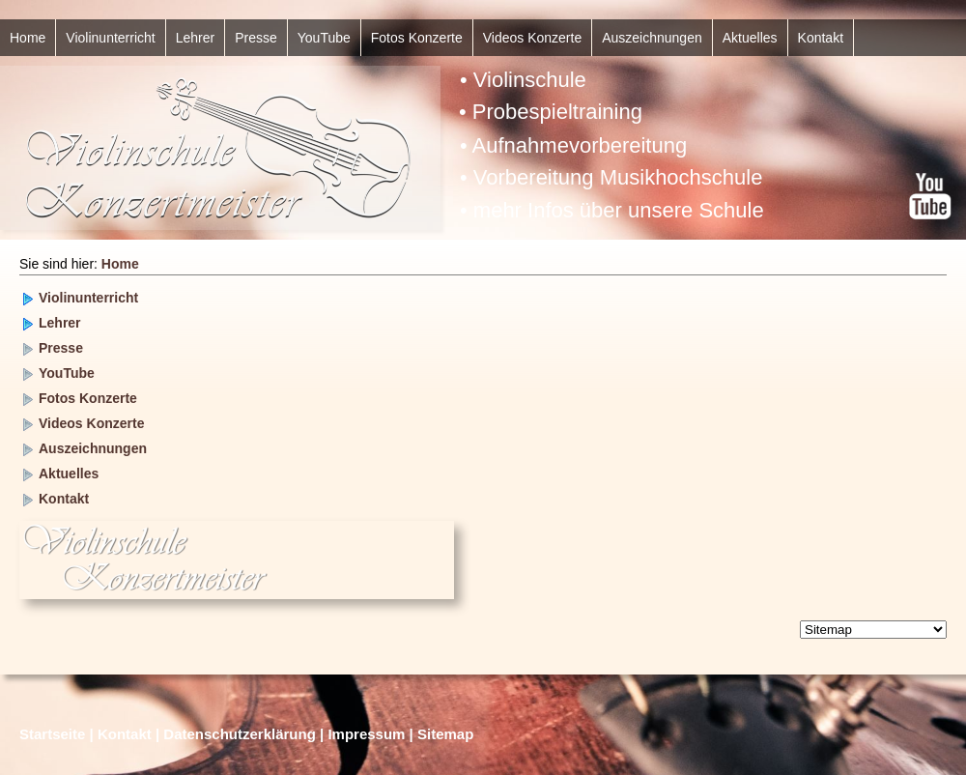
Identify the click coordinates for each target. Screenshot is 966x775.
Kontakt (820, 37)
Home (27, 37)
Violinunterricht (110, 37)
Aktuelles (750, 37)
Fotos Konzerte (417, 37)
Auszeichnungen (652, 37)
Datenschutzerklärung (239, 734)
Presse (256, 37)
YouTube (324, 37)
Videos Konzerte (532, 37)
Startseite (52, 734)
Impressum (366, 734)
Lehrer (195, 37)
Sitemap (445, 734)
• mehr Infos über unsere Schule (612, 210)
